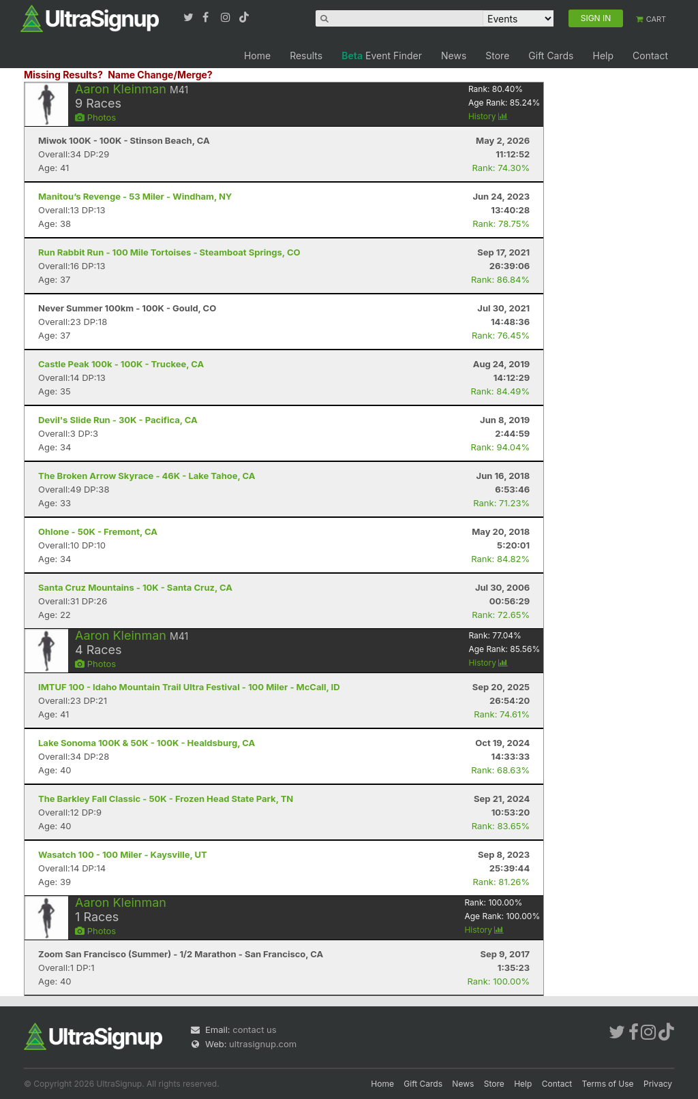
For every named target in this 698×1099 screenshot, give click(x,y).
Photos (95, 117)
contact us (254, 1029)
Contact (650, 55)
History (488, 116)
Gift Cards (550, 55)
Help (602, 55)
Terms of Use (608, 1084)
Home (257, 55)
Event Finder (382, 55)
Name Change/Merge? (160, 74)
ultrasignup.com (263, 1043)
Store (497, 55)
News (453, 55)
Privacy (657, 1084)
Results (306, 55)
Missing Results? (63, 74)
